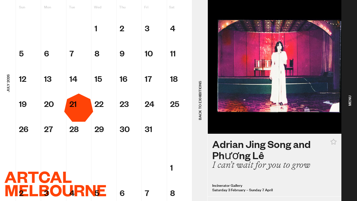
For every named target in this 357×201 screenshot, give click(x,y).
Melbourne (55, 190)
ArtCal (38, 176)
